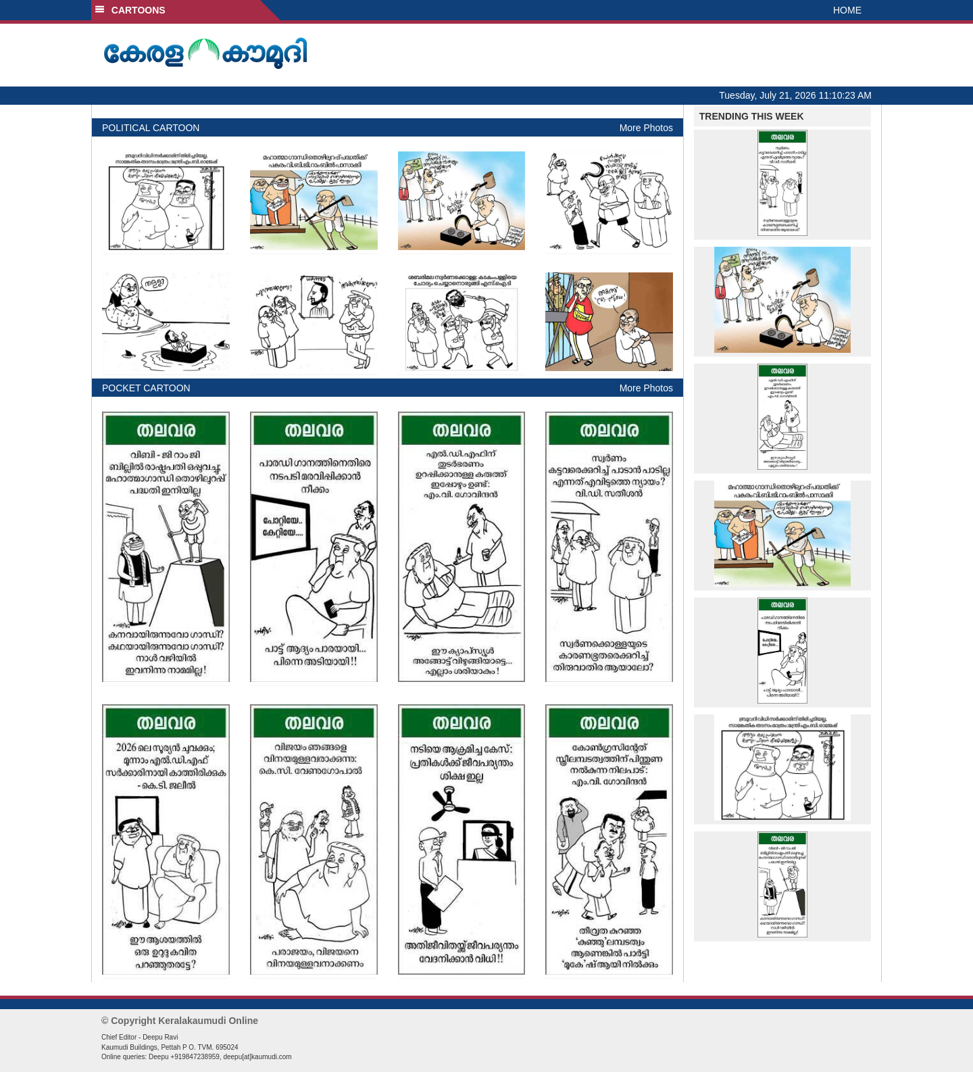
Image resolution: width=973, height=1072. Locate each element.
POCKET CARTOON (146, 388)
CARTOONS (130, 10)
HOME (847, 10)
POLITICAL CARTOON (150, 127)
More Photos (646, 127)
